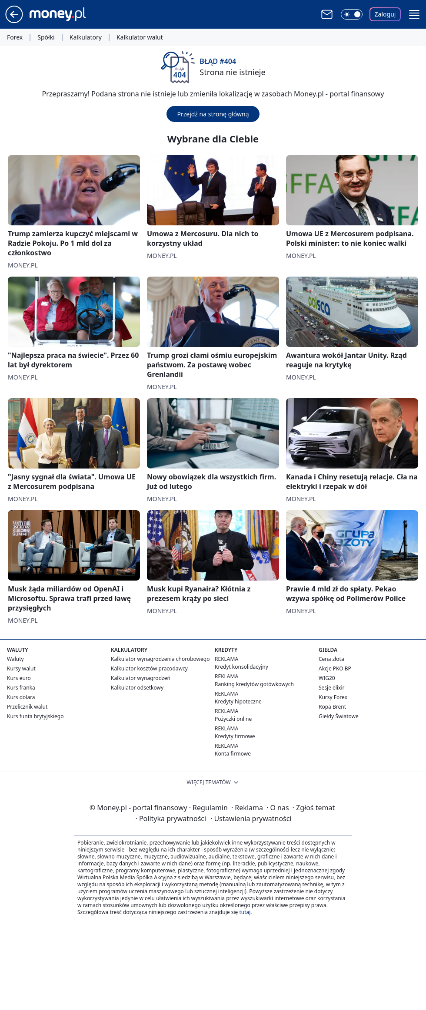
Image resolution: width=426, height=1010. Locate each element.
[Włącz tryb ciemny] (352, 14)
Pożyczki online (233, 719)
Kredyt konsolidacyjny (241, 666)
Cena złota (331, 659)
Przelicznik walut (27, 706)
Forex (15, 37)
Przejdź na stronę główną (213, 114)
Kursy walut (21, 668)
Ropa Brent (332, 706)
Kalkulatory (86, 37)
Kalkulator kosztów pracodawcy (149, 668)
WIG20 (327, 678)
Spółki (45, 37)
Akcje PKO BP (335, 668)
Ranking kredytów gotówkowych (254, 684)
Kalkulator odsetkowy (137, 687)
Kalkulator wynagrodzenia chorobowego (160, 659)
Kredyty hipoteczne (238, 701)
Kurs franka (21, 687)
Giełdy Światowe (339, 716)
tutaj (244, 912)
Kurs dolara (21, 697)
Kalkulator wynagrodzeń (140, 678)
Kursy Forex (333, 697)
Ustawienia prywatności (250, 818)
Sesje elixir (331, 687)
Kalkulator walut (139, 37)
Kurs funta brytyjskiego (35, 716)
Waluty (15, 659)
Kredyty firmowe (235, 736)
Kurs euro (19, 678)
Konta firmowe (233, 753)
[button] (414, 14)
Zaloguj (385, 14)
